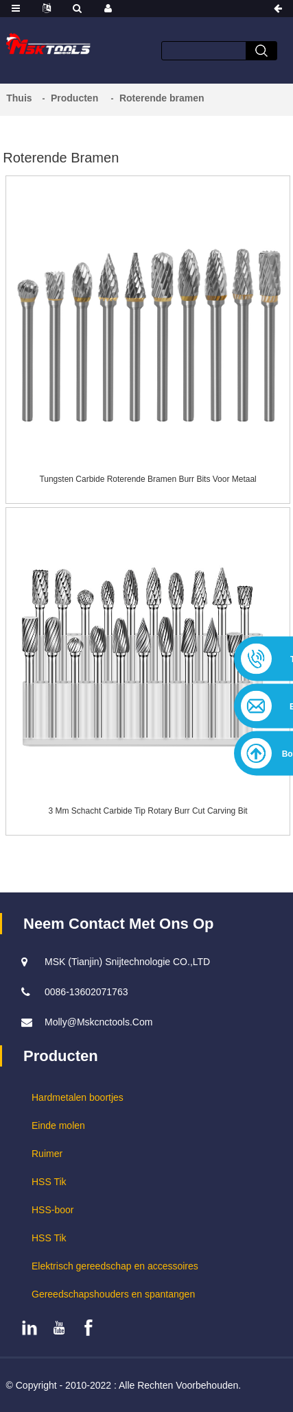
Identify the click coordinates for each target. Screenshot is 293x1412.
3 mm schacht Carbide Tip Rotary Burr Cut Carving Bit (148, 811)
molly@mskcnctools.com (98, 1022)
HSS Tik (49, 1181)
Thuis (19, 98)
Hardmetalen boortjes (78, 1097)
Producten (74, 98)
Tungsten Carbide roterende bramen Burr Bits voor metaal (147, 479)
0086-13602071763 (86, 991)
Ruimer (47, 1153)
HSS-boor (52, 1209)
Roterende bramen (161, 98)
